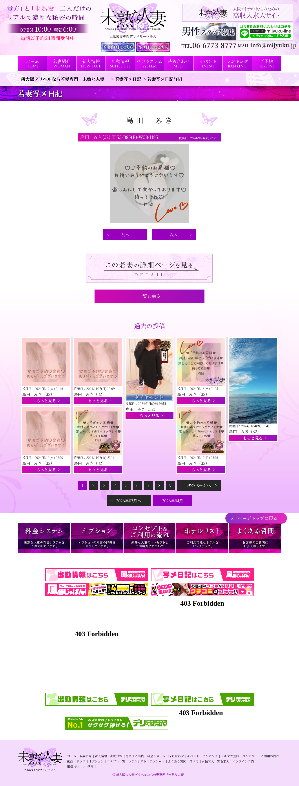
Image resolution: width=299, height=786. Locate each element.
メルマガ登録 (230, 755)
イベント (193, 755)
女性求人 (208, 761)
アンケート (157, 761)
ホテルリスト (137, 761)
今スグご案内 (135, 755)
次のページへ (199, 485)
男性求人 (223, 761)
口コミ (194, 761)
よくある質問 (177, 761)
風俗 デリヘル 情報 (80, 766)
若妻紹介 (85, 755)
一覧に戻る (149, 296)
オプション (96, 761)
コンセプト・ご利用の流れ (260, 755)
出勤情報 (116, 755)
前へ (125, 235)
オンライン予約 (243, 761)
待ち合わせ (176, 755)
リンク (81, 761)
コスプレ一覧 (116, 761)
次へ (174, 235)
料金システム (156, 755)
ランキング (210, 755)
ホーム (71, 755)
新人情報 (101, 755)
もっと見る (46, 400)
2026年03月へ (128, 500)
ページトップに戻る (257, 518)
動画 (70, 761)
